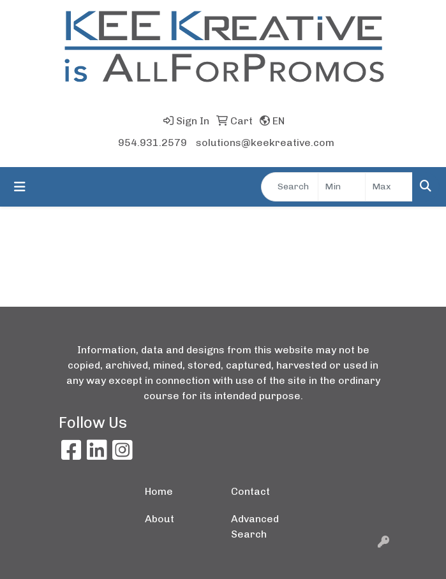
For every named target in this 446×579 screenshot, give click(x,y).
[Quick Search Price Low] (342, 187)
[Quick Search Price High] (389, 187)
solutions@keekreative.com (265, 142)
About (159, 519)
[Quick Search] (289, 187)
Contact (250, 491)
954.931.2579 (152, 142)
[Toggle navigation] (19, 187)
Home (159, 491)
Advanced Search (255, 526)
